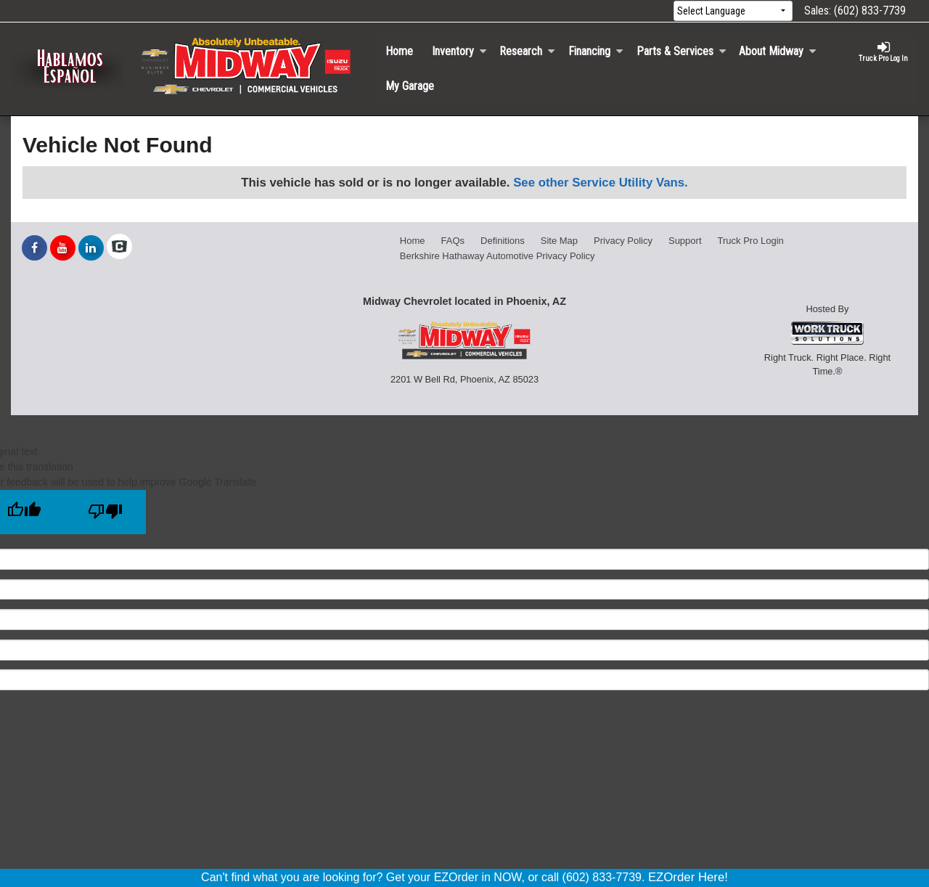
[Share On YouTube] (62, 248)
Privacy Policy (623, 240)
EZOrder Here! (688, 877)
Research (527, 51)
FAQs (453, 240)
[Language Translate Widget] (733, 11)
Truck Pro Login (751, 240)
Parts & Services (682, 51)
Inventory (459, 51)
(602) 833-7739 (870, 10)
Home (399, 51)
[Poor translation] (105, 512)
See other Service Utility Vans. (600, 182)
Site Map (559, 240)
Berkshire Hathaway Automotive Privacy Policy (497, 255)
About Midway (778, 51)
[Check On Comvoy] (119, 248)
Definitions (502, 240)
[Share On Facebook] (34, 248)
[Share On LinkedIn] (91, 248)
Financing (595, 51)
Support (685, 240)
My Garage (409, 86)
